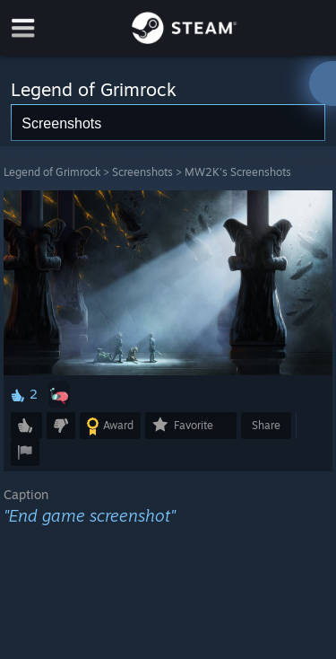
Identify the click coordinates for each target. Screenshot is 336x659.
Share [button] (266, 425)
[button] (59, 394)
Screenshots (142, 172)
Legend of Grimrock (52, 172)
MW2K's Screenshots (238, 172)
